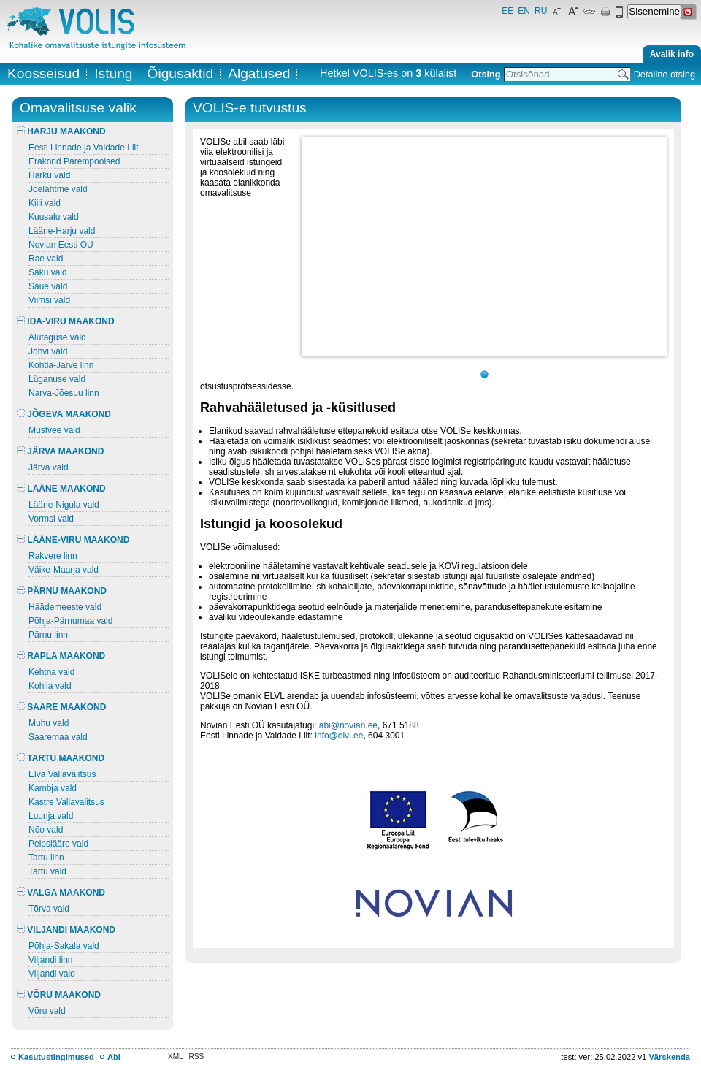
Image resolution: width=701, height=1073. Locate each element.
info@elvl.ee (339, 735)
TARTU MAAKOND (60, 758)
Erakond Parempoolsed (74, 161)
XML (175, 1057)
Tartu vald (47, 871)
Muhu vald (48, 723)
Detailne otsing (664, 74)
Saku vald (47, 272)
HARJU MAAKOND (61, 131)
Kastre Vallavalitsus (66, 802)
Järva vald (48, 467)
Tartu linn (46, 857)
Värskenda (669, 1057)
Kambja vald (52, 788)
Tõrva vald (48, 909)
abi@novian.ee (348, 725)
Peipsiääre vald (58, 844)
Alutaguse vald (57, 337)
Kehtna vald (51, 672)
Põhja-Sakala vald (63, 946)
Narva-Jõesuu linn (63, 393)
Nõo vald (45, 830)
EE (507, 11)
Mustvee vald (54, 430)
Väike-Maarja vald (63, 570)
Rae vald (45, 258)
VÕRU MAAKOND (59, 995)
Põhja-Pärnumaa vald (70, 621)
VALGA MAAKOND (61, 892)
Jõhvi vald (47, 351)
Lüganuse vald (56, 379)
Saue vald (47, 286)
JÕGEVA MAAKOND (64, 414)
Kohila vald (50, 686)
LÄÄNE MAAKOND (61, 489)
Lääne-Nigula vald (63, 505)
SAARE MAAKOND (61, 707)
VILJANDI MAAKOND (66, 930)
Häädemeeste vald (64, 607)
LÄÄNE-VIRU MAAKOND (73, 540)
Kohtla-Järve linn (60, 365)
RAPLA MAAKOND (61, 656)
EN (524, 11)
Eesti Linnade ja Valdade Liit (83, 147)
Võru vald (47, 1011)
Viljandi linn (50, 960)
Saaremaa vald (58, 737)
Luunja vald (50, 816)
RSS (196, 1057)
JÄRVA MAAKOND (60, 451)
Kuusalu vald (53, 217)
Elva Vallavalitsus (62, 774)
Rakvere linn (52, 556)
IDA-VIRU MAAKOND (66, 321)
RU (541, 11)
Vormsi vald (51, 518)
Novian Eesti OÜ (60, 245)
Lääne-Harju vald (61, 231)
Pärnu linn (48, 635)
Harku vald (49, 175)
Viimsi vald (49, 300)
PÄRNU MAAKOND (62, 591)
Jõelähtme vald (58, 189)
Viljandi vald (51, 974)
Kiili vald (44, 203)
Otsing (485, 74)
